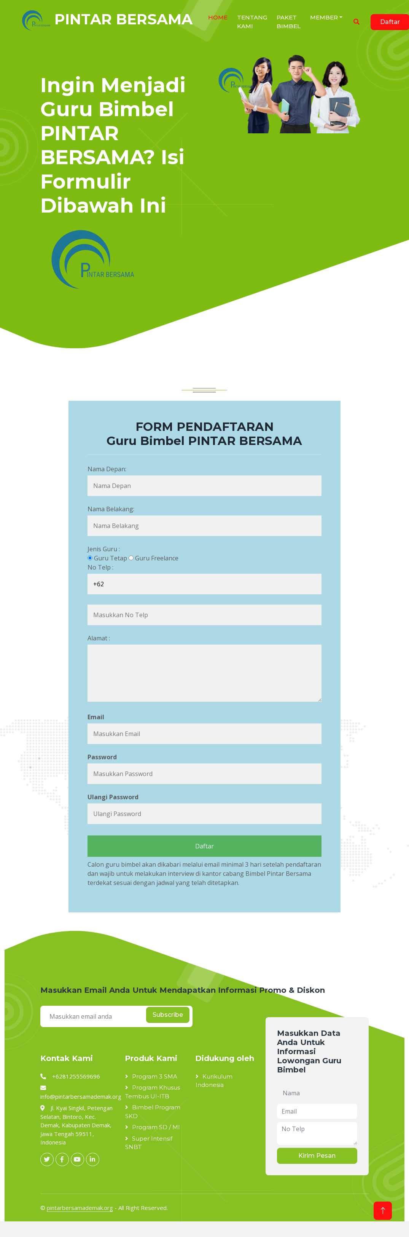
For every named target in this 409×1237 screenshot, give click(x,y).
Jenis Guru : (104, 549)
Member (324, 17)
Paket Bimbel (289, 22)
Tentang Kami (252, 22)
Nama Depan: (107, 469)
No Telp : (100, 567)
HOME (218, 17)
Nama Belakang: (111, 509)
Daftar (204, 846)
